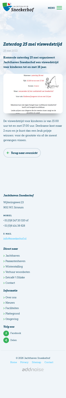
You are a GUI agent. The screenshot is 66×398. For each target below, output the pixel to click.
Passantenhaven (14, 261)
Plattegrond (11, 313)
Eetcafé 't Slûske (14, 277)
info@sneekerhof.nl (14, 238)
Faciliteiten (11, 308)
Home (13, 362)
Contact (9, 282)
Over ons (9, 297)
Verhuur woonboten (16, 272)
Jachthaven (11, 255)
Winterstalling (13, 266)
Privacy (24, 362)
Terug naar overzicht (22, 153)
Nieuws (9, 302)
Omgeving (10, 319)
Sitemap (36, 362)
